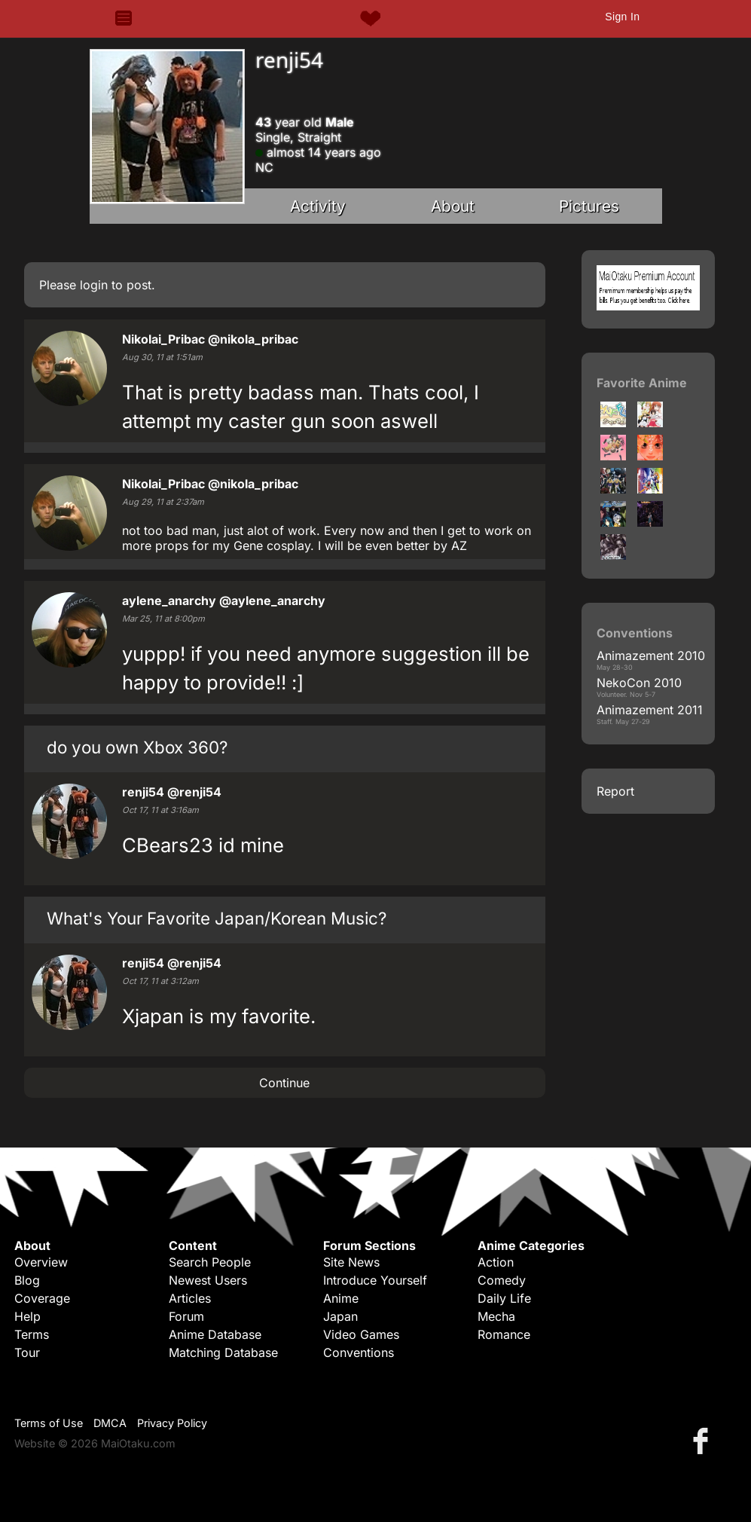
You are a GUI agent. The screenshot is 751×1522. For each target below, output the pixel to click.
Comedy (502, 1280)
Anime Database (215, 1334)
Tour (27, 1352)
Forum (186, 1316)
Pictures (589, 206)
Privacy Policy (172, 1423)
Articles (190, 1298)
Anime (341, 1298)
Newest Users (208, 1280)
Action (496, 1262)
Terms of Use (48, 1423)
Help (27, 1316)
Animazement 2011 (650, 709)
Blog (27, 1280)
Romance (504, 1334)
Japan (340, 1316)
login (94, 284)
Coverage (42, 1298)
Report (615, 791)
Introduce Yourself (375, 1280)
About (453, 206)
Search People (210, 1262)
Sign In (622, 17)
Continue (284, 1082)
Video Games (361, 1334)
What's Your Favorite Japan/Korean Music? (216, 918)
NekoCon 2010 (639, 682)
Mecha (496, 1316)
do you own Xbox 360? (137, 747)
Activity (318, 206)
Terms (31, 1334)
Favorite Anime (642, 382)
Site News (351, 1262)
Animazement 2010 (651, 655)
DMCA (110, 1423)
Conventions (358, 1352)
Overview (41, 1262)
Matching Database (223, 1352)
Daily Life (504, 1298)
